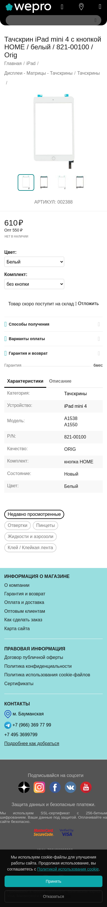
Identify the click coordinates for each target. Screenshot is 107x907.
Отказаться (53, 896)
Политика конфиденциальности (38, 666)
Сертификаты (18, 683)
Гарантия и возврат (24, 593)
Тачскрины (75, 393)
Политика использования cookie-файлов (47, 674)
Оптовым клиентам (24, 611)
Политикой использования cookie (68, 869)
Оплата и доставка (24, 602)
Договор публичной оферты (33, 657)
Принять (53, 881)
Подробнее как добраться (31, 743)
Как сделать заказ (23, 619)
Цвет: (10, 252)
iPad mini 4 (75, 406)
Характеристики (25, 381)
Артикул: (45, 202)
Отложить (87, 303)
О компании (16, 585)
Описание (60, 381)
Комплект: (15, 274)
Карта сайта (17, 628)
